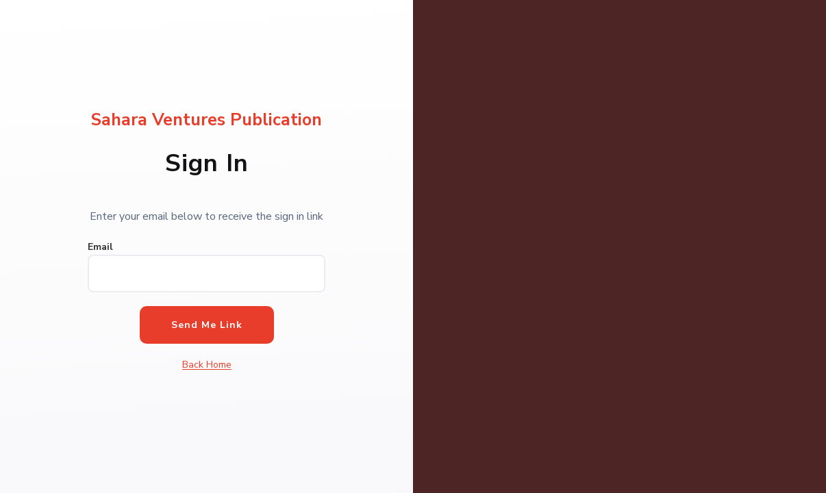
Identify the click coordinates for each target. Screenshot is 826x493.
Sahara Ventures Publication (206, 119)
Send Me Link (206, 324)
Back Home (206, 364)
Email (100, 246)
